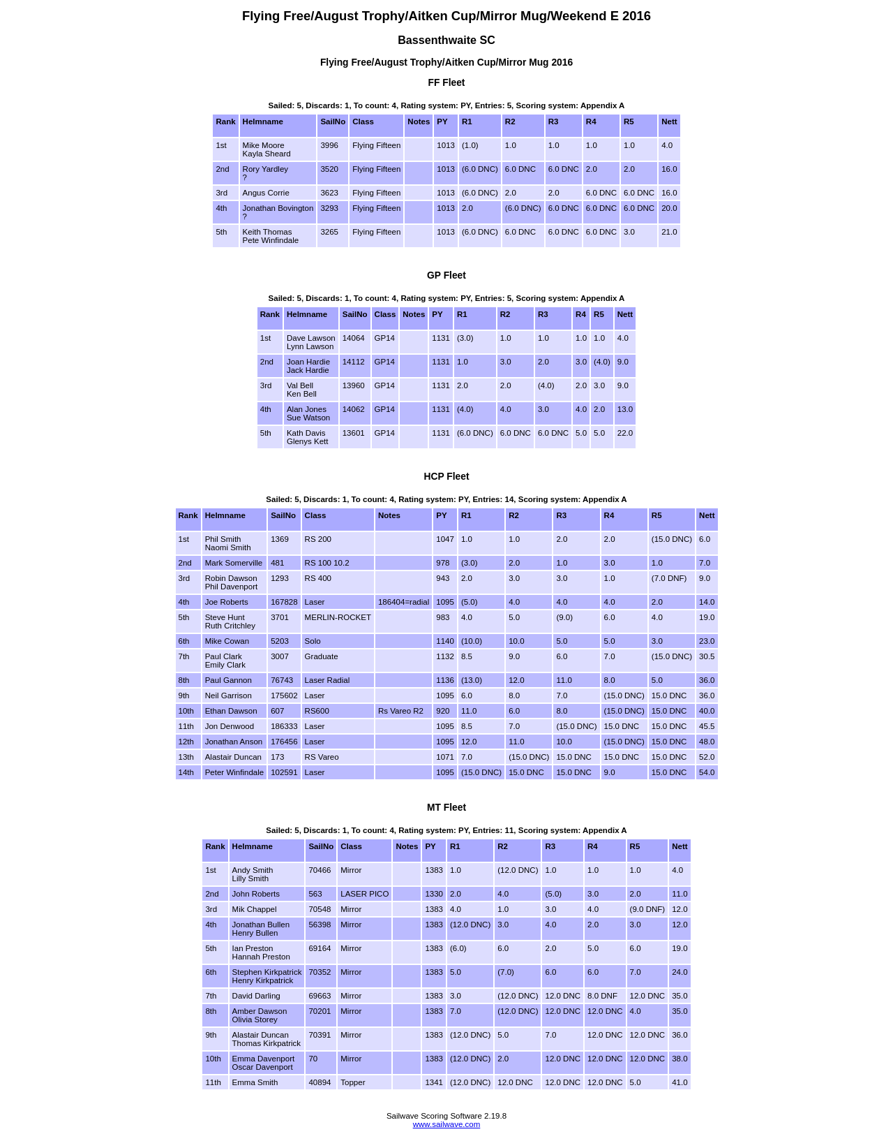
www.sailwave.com (447, 1124)
